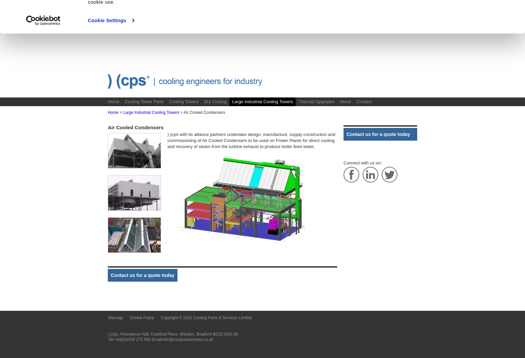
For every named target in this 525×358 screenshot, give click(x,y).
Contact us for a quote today (142, 275)
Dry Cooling (215, 101)
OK (469, 17)
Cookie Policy (276, 24)
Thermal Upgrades (316, 101)
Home (114, 101)
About (345, 101)
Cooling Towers (184, 101)
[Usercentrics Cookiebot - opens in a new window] (43, 51)
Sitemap (115, 318)
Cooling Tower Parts (144, 101)
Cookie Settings (107, 51)
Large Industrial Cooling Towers (262, 101)
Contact (364, 101)
